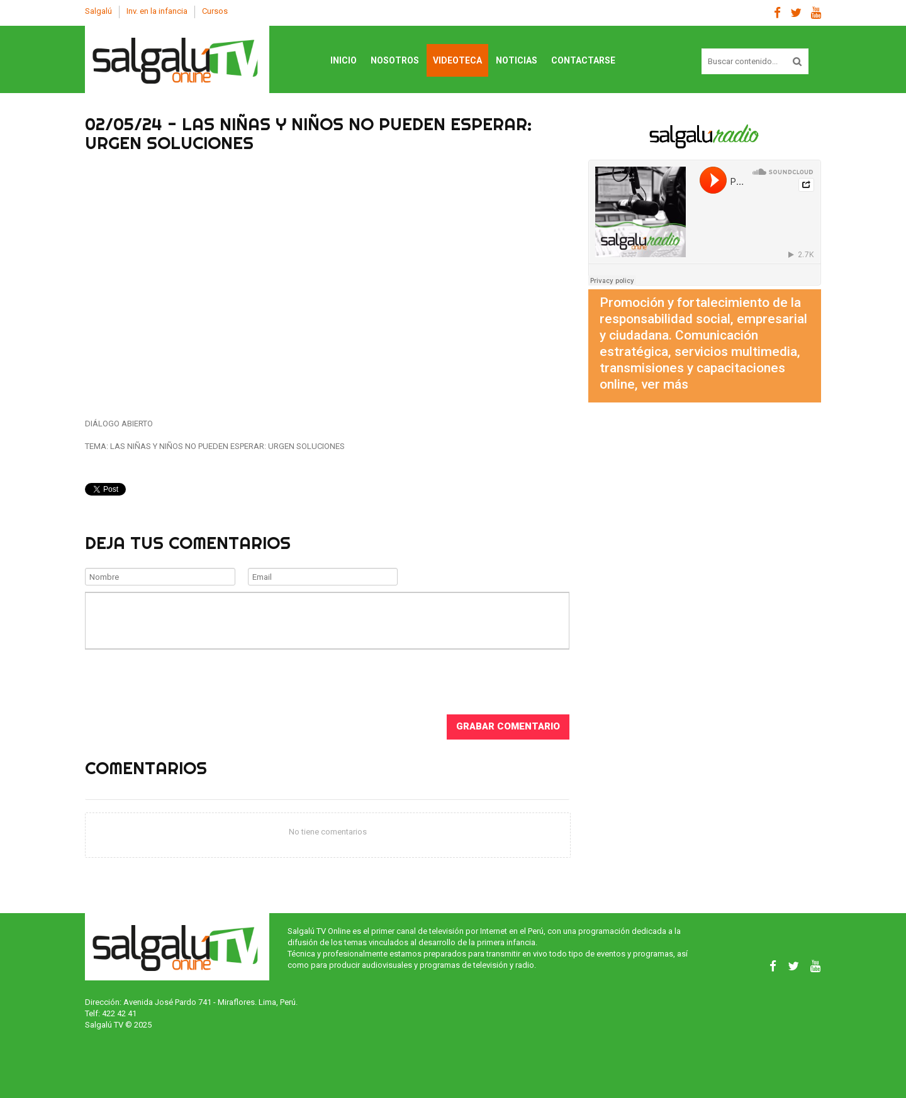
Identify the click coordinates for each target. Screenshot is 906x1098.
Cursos (215, 11)
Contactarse (583, 60)
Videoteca (457, 60)
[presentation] (180, 680)
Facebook (777, 13)
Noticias (516, 60)
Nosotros (395, 60)
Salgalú (98, 11)
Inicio (343, 60)
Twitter (796, 13)
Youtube (816, 13)
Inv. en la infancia (156, 11)
